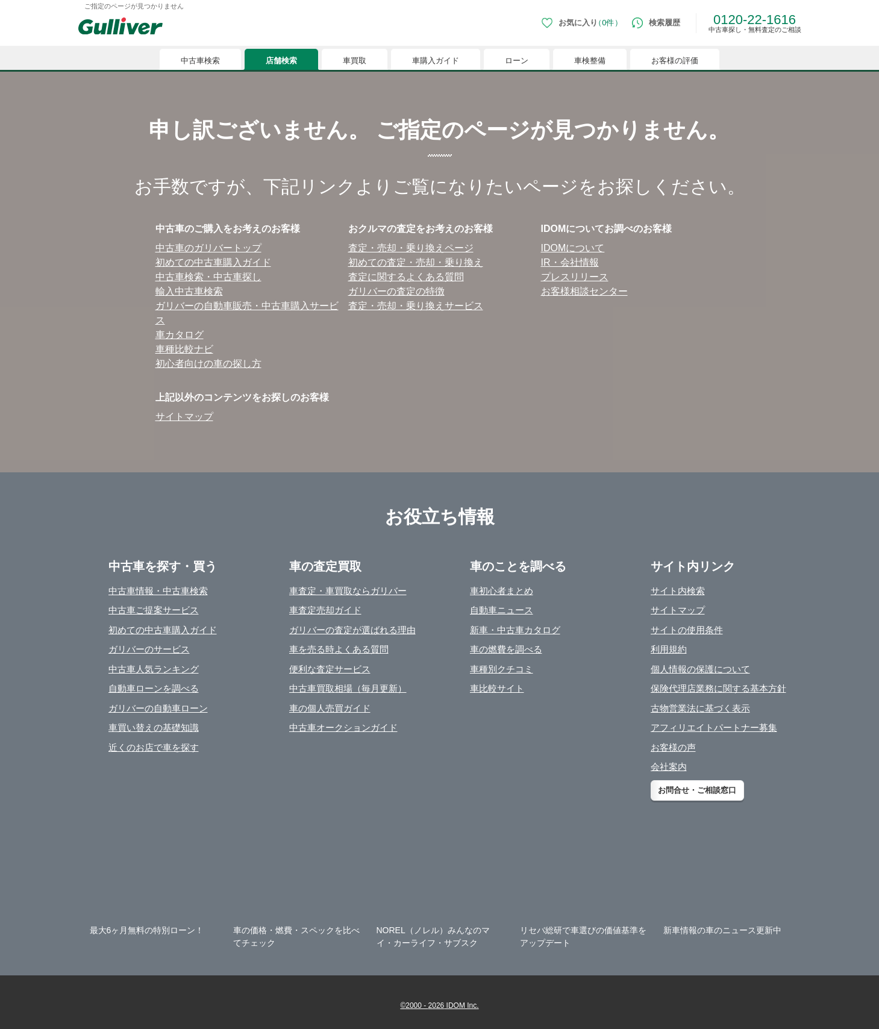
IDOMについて (573, 248)
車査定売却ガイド (325, 610)
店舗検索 (281, 60)
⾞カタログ (179, 335)
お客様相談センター (584, 291)
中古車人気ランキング (153, 669)
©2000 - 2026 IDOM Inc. (439, 1005)
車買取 (354, 60)
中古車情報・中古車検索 (158, 591)
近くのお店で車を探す (153, 747)
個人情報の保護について (700, 669)
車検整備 (589, 60)
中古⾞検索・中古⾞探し (208, 277)
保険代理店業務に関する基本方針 (718, 688)
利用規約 (669, 649)
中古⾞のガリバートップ (208, 248)
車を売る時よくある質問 (339, 649)
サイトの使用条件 (687, 630)
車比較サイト (497, 688)
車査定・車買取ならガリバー (348, 591)
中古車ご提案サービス (153, 610)
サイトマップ (184, 416)
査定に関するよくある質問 (406, 277)
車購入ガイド (435, 60)
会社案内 (669, 767)
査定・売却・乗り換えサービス (415, 306)
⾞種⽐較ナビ (184, 349)
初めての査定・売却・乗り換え (415, 262)
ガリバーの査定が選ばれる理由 (352, 630)
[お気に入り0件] (582, 23)
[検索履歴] (656, 23)
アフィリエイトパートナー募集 (714, 727)
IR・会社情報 (570, 262)
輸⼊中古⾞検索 (189, 291)
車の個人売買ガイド (330, 708)
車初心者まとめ (501, 591)
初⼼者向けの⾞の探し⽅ (208, 363)
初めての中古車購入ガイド (162, 630)
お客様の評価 (674, 60)
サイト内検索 (678, 591)
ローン (516, 60)
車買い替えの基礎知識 (153, 727)
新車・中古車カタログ (515, 630)
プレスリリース (574, 277)
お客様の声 (673, 747)
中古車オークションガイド (343, 727)
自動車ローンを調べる (153, 688)
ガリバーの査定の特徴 (396, 291)
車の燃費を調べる (506, 649)
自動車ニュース (501, 610)
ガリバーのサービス (149, 649)
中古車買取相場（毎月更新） (348, 688)
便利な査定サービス (330, 669)
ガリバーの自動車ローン (158, 708)
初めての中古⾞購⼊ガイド (213, 262)
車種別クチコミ (501, 669)
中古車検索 (200, 60)
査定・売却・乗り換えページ (411, 248)
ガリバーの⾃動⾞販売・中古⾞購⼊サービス (247, 313)
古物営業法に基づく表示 (700, 708)
